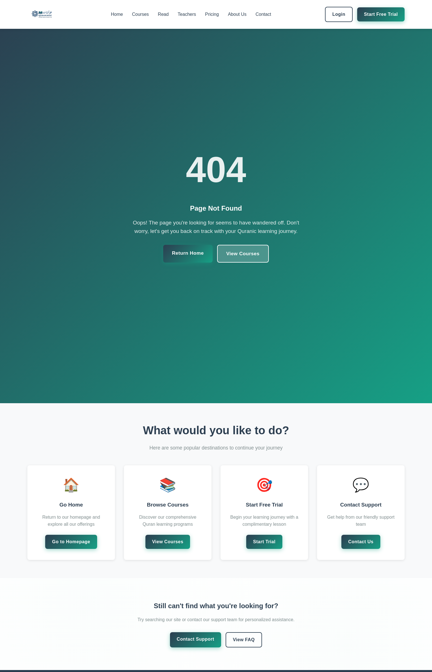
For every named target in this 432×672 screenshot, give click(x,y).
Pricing (212, 14)
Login (338, 14)
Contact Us (360, 541)
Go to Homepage (71, 541)
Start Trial (264, 541)
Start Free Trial (381, 14)
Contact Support (195, 639)
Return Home (187, 253)
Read (163, 14)
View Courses (243, 253)
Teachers (187, 14)
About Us (237, 14)
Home (117, 14)
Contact (263, 14)
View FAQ (244, 639)
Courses (140, 14)
